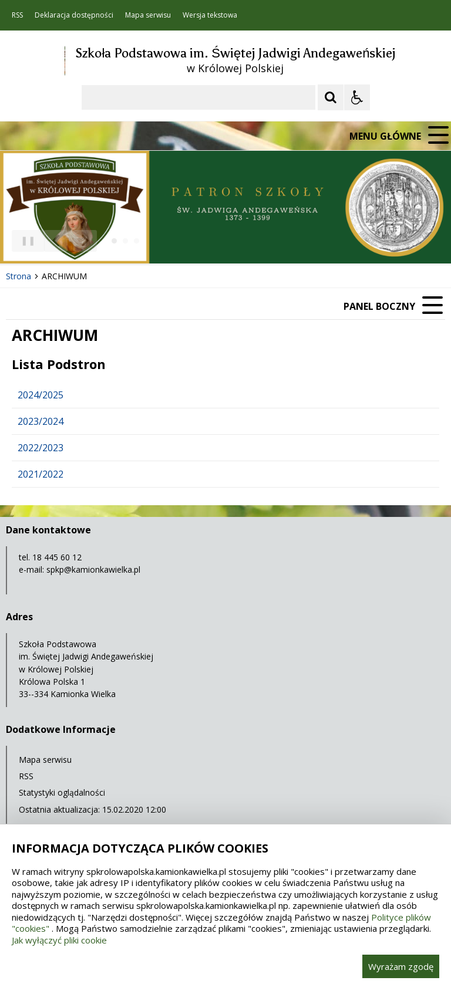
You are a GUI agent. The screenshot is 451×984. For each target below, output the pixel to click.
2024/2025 (40, 394)
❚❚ (24, 240)
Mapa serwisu (148, 15)
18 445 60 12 (57, 557)
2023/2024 (40, 421)
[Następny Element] (85, 241)
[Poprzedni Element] (56, 241)
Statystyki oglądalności (62, 792)
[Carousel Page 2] (125, 241)
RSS (17, 15)
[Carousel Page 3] (136, 241)
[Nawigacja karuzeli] (70, 241)
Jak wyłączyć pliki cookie (59, 940)
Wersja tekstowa (210, 15)
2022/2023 (40, 447)
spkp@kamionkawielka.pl (93, 569)
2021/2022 (40, 474)
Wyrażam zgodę (400, 966)
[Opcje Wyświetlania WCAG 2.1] (357, 97)
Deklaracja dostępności (74, 15)
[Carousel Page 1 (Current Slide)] (114, 241)
